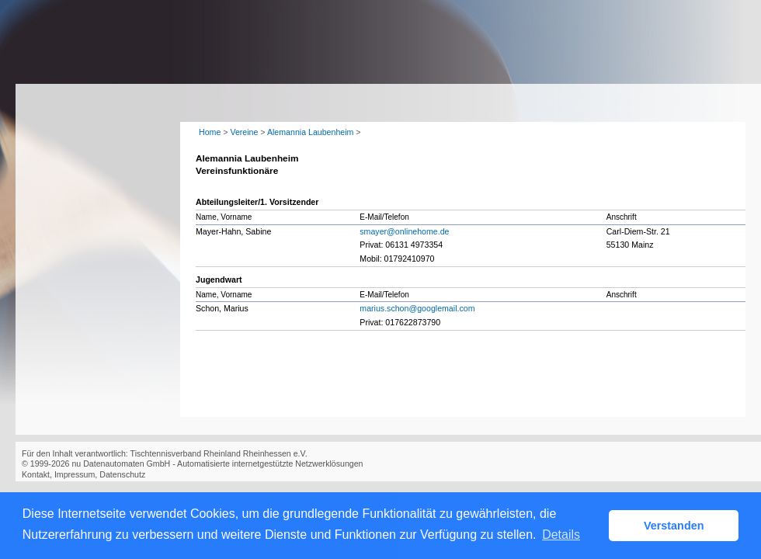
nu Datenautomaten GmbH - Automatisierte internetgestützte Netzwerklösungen (217, 463)
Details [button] (561, 534)
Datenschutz (122, 474)
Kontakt (36, 474)
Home (210, 132)
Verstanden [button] (674, 525)
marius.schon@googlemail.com (417, 308)
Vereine (244, 132)
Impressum (74, 474)
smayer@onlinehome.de (404, 231)
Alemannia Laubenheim (310, 132)
